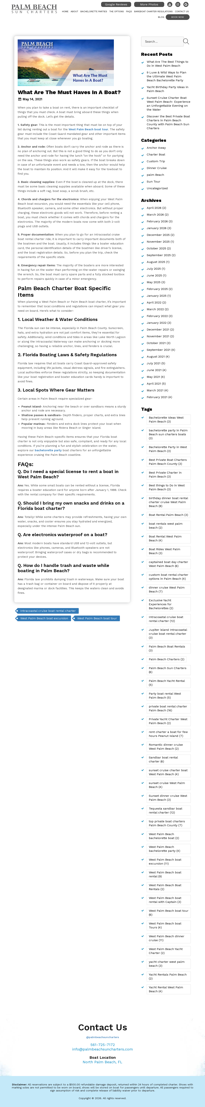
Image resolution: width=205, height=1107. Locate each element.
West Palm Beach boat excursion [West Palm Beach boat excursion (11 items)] (165, 861)
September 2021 (158, 350)
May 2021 (153, 377)
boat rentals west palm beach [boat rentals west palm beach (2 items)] (165, 525)
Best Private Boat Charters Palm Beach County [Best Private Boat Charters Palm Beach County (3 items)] (168, 462)
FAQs (129, 11)
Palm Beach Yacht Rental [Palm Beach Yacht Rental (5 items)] (167, 683)
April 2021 (154, 383)
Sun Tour (153, 181)
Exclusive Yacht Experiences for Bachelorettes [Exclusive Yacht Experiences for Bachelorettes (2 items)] (161, 604)
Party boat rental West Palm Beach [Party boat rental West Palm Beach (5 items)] (165, 695)
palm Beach (155, 175)
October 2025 (156, 248)
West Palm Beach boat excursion (44, 618)
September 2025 (159, 255)
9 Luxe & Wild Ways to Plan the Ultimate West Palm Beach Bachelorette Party (166, 76)
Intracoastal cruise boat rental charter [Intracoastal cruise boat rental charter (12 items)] (166, 619)
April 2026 (154, 208)
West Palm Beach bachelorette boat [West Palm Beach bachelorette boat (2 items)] (164, 836)
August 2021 (156, 356)
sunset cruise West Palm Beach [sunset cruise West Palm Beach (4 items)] (167, 785)
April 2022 (154, 302)
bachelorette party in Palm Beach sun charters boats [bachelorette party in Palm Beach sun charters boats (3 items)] (168, 434)
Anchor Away (156, 147)
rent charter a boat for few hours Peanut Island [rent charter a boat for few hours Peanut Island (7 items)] (168, 734)
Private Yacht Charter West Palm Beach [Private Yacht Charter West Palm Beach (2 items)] (168, 721)
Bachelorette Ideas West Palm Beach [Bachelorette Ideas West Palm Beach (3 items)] (166, 419)
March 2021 (155, 390)
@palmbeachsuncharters (102, 1037)
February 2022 (157, 316)
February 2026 (157, 221)
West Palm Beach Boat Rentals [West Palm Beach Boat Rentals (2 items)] (165, 887)
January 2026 (156, 228)
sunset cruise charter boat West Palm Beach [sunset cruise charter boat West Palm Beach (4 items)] (168, 772)
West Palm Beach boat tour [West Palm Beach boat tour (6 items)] (168, 912)
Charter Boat (156, 154)
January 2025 (156, 295)
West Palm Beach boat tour (97, 618)
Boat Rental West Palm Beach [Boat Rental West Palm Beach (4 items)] (165, 538)
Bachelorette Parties (93, 11)
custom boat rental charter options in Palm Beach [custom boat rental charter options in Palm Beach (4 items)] (168, 576)
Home (65, 11)
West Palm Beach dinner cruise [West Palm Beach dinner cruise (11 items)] (166, 938)
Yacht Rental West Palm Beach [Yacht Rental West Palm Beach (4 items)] (166, 989)
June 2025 (154, 275)
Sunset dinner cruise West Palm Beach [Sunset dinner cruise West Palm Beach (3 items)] (168, 797)
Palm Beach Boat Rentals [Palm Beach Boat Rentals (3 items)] (167, 648)
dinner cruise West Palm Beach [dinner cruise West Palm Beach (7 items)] (167, 589)
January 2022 (156, 322)
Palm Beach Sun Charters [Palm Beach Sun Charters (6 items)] (167, 670)
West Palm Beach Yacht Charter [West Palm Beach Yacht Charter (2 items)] (166, 951)
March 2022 (155, 309)
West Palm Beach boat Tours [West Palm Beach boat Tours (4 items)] (165, 925)
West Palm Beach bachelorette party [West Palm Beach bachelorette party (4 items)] (164, 849)
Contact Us (182, 11)
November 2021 (158, 336)
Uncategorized (157, 188)
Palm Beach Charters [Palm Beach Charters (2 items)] (166, 659)
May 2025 (153, 282)
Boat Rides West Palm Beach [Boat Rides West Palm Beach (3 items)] (164, 551)
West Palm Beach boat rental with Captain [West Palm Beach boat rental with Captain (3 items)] (165, 900)
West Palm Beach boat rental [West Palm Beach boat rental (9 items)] (165, 874)
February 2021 (157, 397)
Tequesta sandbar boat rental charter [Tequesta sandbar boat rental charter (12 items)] (165, 810)
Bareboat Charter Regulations (153, 11)
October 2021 (156, 343)
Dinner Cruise (157, 168)
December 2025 (158, 235)
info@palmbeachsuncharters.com (102, 1049)
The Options (116, 11)
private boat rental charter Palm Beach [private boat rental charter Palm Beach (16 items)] (168, 708)
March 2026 (155, 214)
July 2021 (153, 363)
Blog (161, 17)
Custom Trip (156, 161)
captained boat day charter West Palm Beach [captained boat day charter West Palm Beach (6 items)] (168, 564)
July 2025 (154, 268)
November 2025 (158, 241)
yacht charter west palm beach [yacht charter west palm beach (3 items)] (167, 963)
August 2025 (156, 262)
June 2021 (154, 370)
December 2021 (158, 329)
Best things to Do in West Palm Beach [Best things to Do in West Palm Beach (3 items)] (167, 487)
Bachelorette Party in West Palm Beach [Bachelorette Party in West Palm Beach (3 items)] (168, 449)
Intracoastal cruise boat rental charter (48, 611)
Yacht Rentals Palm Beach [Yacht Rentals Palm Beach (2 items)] (168, 976)
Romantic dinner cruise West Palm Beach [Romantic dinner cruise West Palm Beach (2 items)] (166, 746)
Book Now (177, 17)
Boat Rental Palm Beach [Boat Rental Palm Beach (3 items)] (168, 515)
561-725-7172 (102, 1044)
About (74, 11)
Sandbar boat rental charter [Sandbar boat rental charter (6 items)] (163, 759)
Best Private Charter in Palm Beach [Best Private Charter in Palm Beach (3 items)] (165, 474)
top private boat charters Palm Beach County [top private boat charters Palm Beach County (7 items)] (167, 823)
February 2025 (157, 289)
